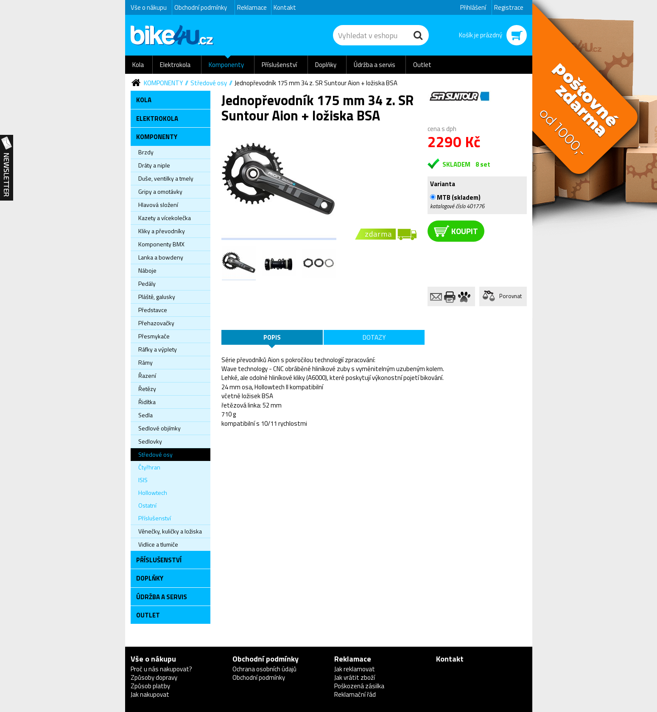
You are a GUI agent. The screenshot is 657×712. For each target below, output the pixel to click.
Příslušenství (279, 65)
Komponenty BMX (161, 244)
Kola (138, 65)
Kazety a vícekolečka (164, 217)
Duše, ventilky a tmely (165, 178)
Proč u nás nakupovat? (161, 669)
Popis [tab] (272, 337)
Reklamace (252, 7)
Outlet (422, 65)
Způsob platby (150, 686)
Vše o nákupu (149, 7)
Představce (152, 309)
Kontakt (285, 7)
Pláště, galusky (156, 296)
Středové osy (208, 83)
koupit (456, 231)
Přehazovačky (156, 322)
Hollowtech (152, 492)
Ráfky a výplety (157, 349)
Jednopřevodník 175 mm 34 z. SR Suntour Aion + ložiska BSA (316, 83)
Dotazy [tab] (374, 337)
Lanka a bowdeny (160, 257)
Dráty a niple (154, 165)
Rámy (145, 362)
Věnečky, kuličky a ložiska (170, 531)
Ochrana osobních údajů (264, 669)
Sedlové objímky (159, 428)
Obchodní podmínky (200, 7)
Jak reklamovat (354, 669)
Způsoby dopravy (154, 677)
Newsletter (6, 168)
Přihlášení (473, 7)
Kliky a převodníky (161, 230)
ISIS (143, 479)
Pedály (147, 283)
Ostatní (147, 505)
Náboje (147, 270)
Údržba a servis (374, 65)
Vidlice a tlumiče (158, 544)
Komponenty (226, 65)
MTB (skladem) (455, 197)
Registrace (508, 7)
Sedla (145, 414)
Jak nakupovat (150, 694)
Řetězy (147, 388)
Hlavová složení (158, 204)
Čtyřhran (149, 467)
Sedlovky (150, 441)
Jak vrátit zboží (354, 677)
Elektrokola (175, 65)
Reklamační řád (355, 694)
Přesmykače (154, 336)
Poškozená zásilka (359, 686)
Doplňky (325, 65)
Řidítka (147, 401)
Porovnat (510, 296)
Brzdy (146, 152)
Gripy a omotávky (160, 191)
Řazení (147, 375)
